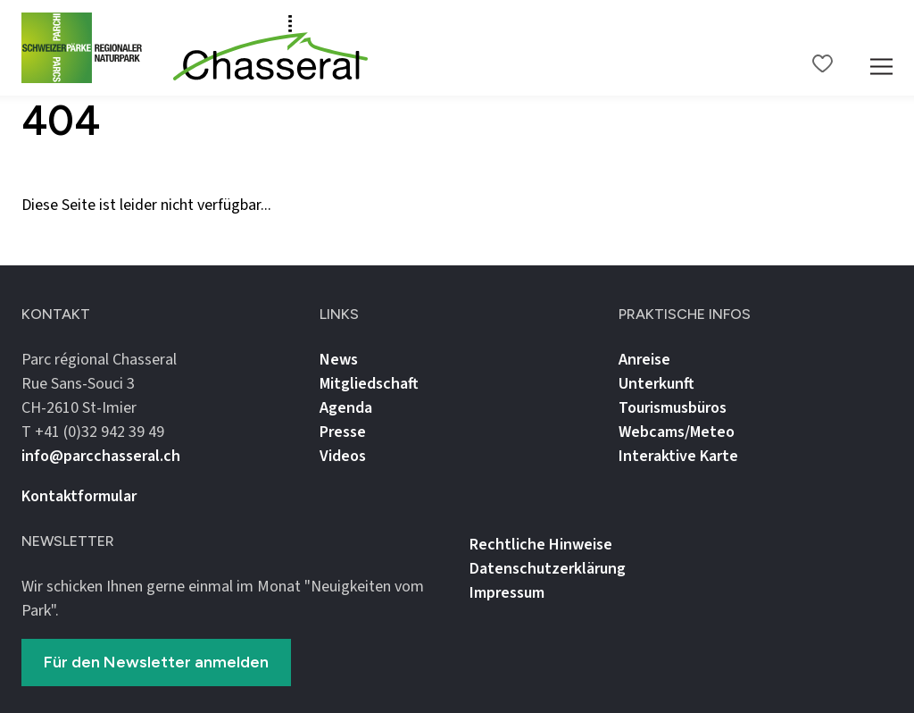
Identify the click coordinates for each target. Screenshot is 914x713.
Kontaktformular (79, 496)
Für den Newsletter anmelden (156, 662)
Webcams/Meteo (677, 432)
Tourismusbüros (673, 408)
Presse (343, 432)
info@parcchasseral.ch (100, 456)
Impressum (506, 593)
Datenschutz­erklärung (547, 569)
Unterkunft (656, 384)
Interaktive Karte (678, 456)
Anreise (644, 359)
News (339, 359)
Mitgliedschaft (369, 384)
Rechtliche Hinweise (540, 544)
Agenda (346, 408)
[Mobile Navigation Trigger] (881, 48)
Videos (343, 456)
